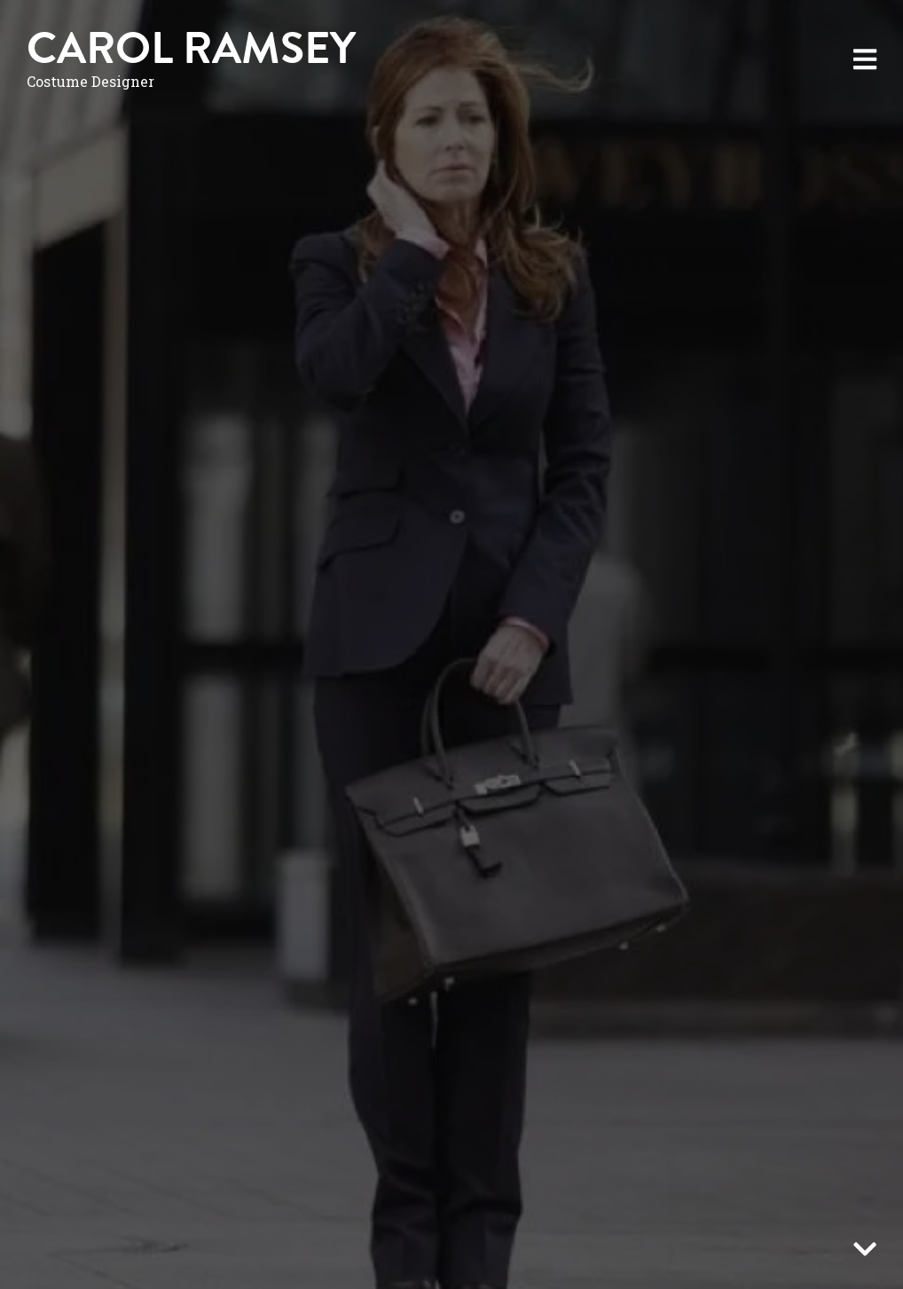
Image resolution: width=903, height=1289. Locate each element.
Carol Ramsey (191, 48)
